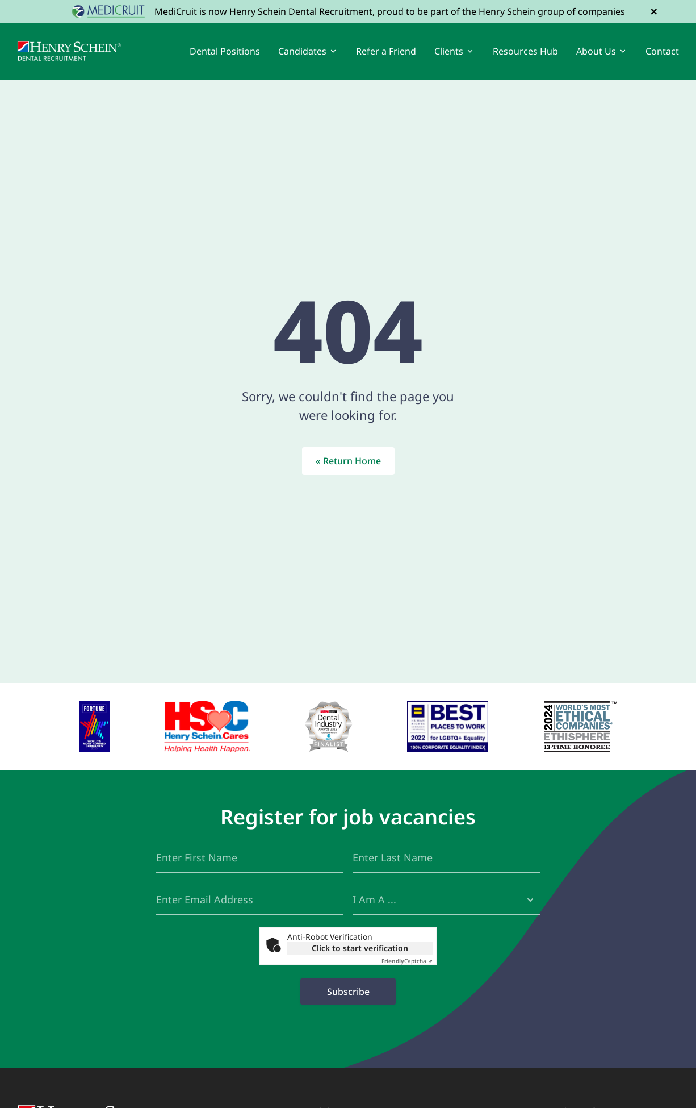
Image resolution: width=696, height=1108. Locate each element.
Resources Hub (525, 51)
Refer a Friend (386, 51)
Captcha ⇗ (407, 961)
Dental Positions (225, 51)
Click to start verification (360, 948)
